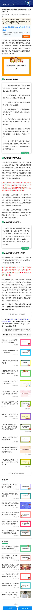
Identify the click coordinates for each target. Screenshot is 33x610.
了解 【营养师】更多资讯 (16, 314)
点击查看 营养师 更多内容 (16, 473)
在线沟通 (9, 608)
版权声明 (16, 604)
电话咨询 (25, 608)
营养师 (13, 4)
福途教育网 (6, 4)
